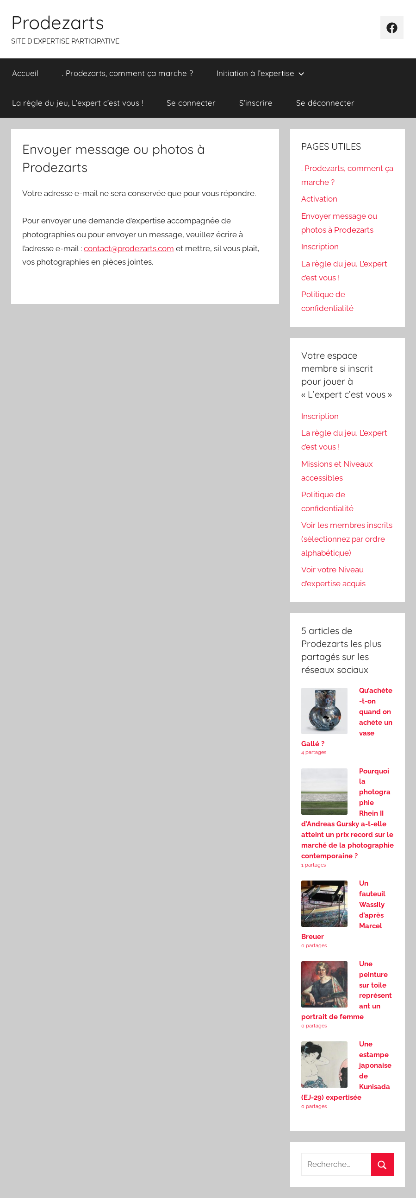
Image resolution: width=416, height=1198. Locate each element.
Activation (319, 198)
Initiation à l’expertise (260, 73)
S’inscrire (256, 103)
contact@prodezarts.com (129, 248)
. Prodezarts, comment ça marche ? (127, 73)
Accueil (25, 73)
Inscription (320, 246)
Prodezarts (57, 22)
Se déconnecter (325, 103)
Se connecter (191, 103)
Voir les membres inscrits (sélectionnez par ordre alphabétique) (346, 539)
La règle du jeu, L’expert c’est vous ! (77, 103)
